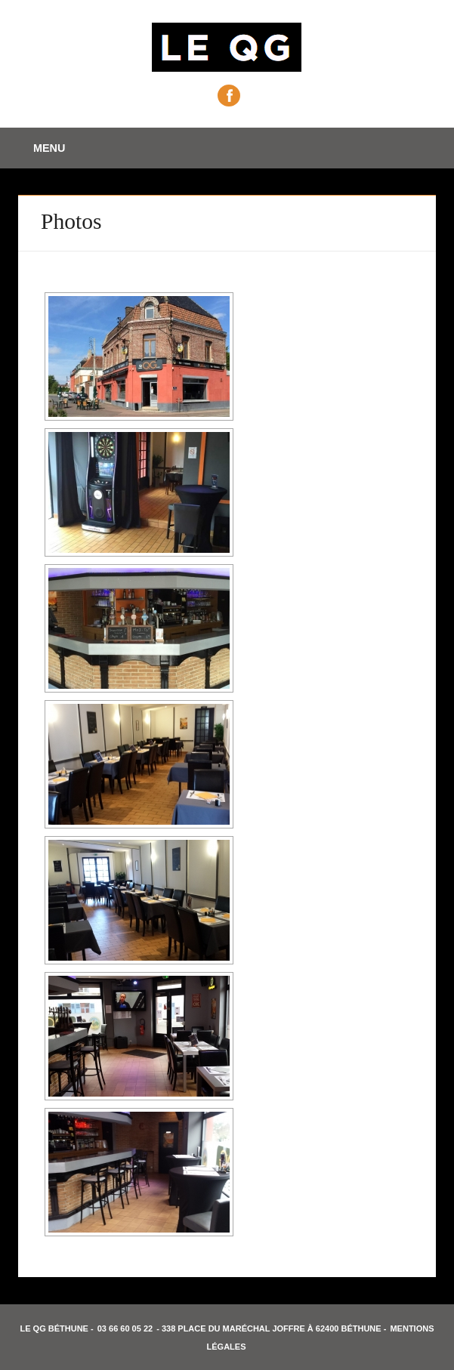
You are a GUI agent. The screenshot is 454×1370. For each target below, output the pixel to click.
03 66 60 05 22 (125, 1328)
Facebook (229, 95)
